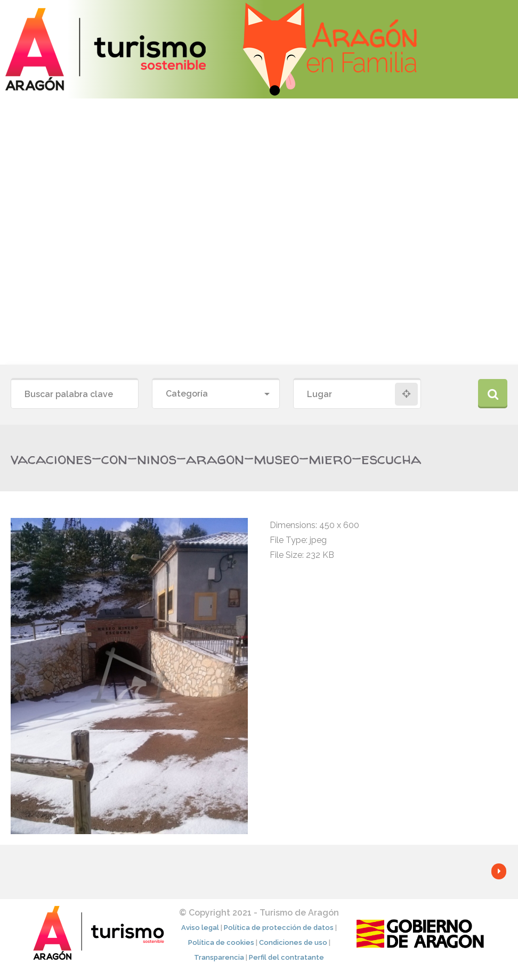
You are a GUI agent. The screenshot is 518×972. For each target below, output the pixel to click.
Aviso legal (200, 928)
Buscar (492, 393)
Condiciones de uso (293, 942)
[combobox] (215, 394)
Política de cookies (221, 942)
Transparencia (219, 957)
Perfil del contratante (286, 957)
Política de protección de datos (279, 928)
